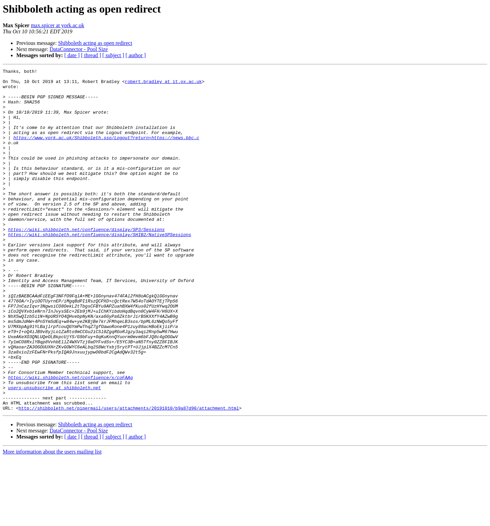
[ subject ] (113, 55)
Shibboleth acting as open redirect (95, 43)
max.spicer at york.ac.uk (57, 25)
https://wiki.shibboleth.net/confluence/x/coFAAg (70, 440)
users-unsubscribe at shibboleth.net (54, 452)
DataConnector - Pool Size (79, 49)
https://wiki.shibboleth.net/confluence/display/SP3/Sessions (86, 262)
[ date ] (72, 55)
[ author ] (136, 55)
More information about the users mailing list (52, 520)
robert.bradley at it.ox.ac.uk (163, 84)
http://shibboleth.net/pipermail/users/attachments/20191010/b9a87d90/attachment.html (129, 476)
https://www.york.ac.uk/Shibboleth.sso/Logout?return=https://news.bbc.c (106, 152)
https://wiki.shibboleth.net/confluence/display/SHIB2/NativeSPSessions (99, 268)
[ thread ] (91, 55)
